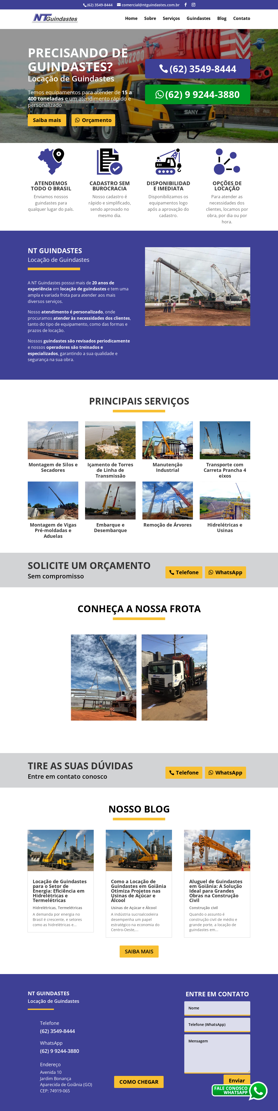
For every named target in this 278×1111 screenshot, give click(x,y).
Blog (221, 18)
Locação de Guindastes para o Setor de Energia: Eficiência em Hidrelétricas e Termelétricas (60, 890)
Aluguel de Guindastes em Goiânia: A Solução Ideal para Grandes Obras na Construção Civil (215, 890)
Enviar (237, 1080)
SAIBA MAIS (139, 951)
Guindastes (198, 18)
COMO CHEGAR (138, 1081)
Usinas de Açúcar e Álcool (134, 907)
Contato (241, 18)
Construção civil (203, 907)
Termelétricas (70, 907)
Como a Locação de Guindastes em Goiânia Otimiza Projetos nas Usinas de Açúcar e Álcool (138, 890)
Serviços (171, 18)
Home (131, 18)
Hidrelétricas (44, 907)
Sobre (150, 18)
